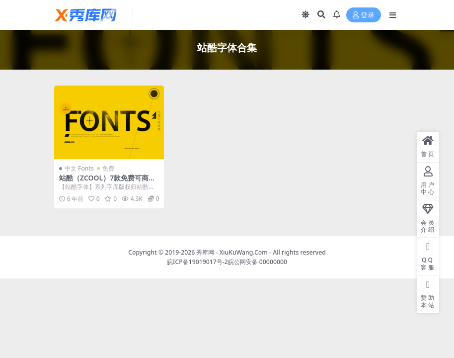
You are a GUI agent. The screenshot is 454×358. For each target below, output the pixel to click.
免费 (108, 168)
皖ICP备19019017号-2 (197, 262)
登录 (364, 15)
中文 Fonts (79, 168)
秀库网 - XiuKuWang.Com (232, 252)
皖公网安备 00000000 (257, 262)
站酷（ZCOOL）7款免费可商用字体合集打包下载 (107, 182)
